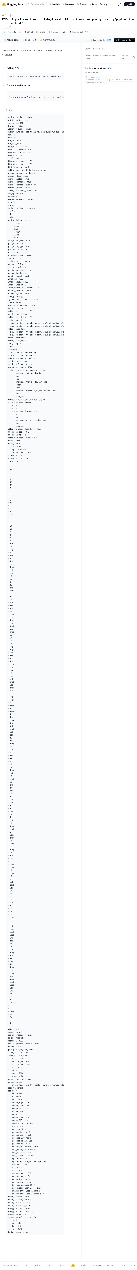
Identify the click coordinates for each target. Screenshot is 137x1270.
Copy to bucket (101, 40)
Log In (119, 4)
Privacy (38, 1265)
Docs (93, 4)
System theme (11, 1265)
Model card (11, 39)
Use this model (124, 40)
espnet (8, 54)
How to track (128, 57)
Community (47, 39)
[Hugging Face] (73, 1265)
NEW (109, 68)
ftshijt (8, 15)
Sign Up (129, 4)
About (50, 1265)
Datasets (68, 4)
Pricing (103, 4)
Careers (62, 1265)
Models (54, 4)
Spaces (82, 4)
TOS (27, 1265)
